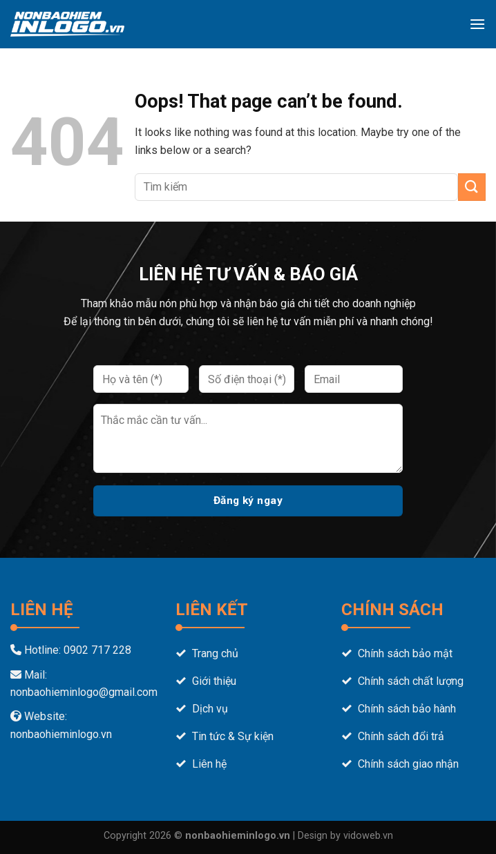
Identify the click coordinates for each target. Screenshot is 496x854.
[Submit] (472, 186)
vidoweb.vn (368, 836)
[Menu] (477, 24)
